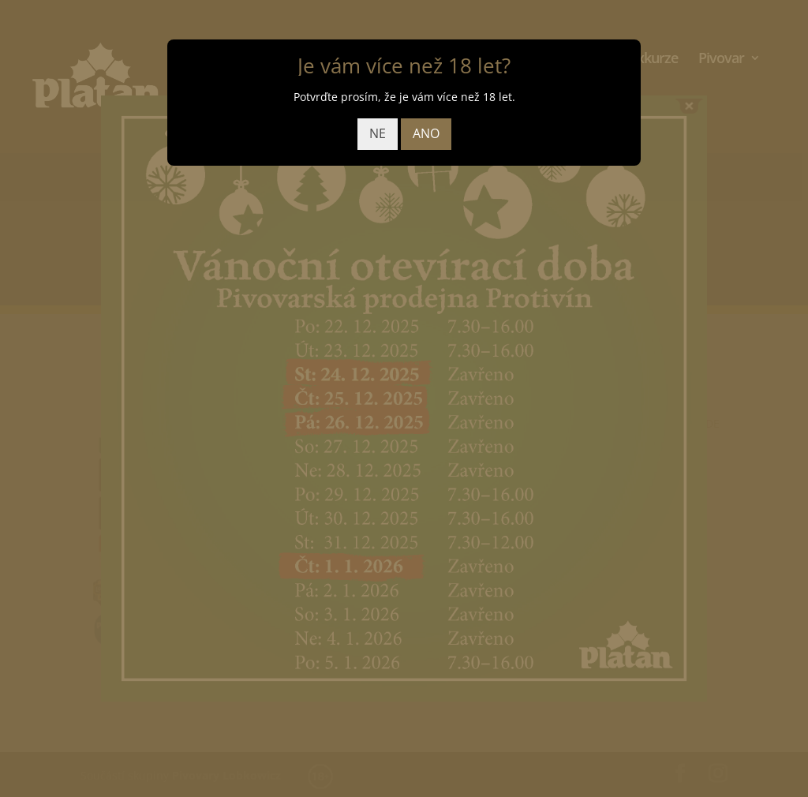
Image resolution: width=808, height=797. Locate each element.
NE (377, 133)
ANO (426, 133)
